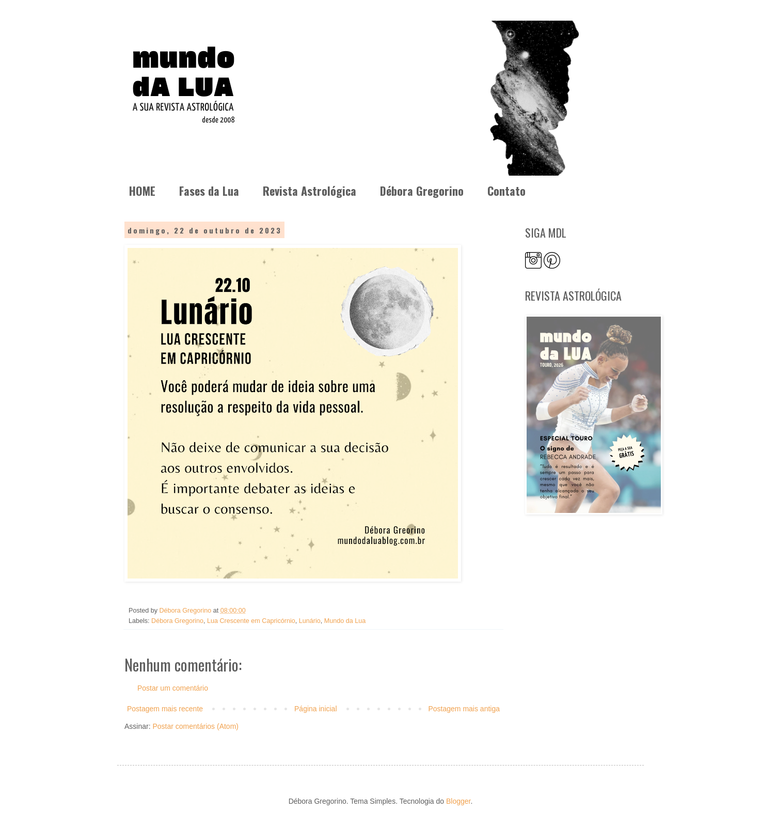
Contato (506, 190)
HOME (142, 190)
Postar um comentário (172, 688)
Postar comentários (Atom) (195, 726)
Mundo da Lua (345, 621)
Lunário (310, 621)
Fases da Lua (209, 190)
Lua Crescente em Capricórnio (251, 621)
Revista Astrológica (309, 190)
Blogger (458, 801)
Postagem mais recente (165, 709)
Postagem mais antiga (464, 709)
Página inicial (315, 709)
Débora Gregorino (422, 190)
